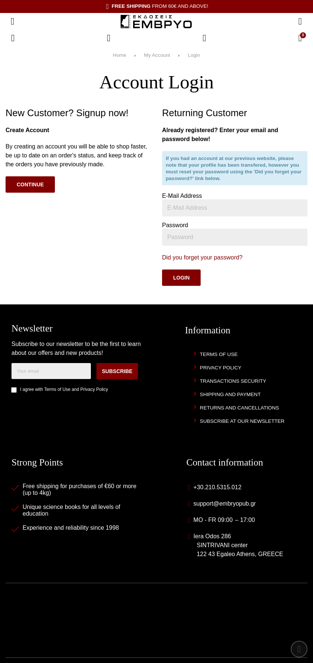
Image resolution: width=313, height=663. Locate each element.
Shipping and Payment (230, 394)
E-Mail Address (182, 196)
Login (194, 55)
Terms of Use (57, 389)
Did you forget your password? (202, 257)
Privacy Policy (94, 389)
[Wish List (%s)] (108, 38)
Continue (30, 184)
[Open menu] (13, 21)
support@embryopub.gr (225, 503)
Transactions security (233, 381)
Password (175, 225)
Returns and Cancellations (239, 408)
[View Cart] (300, 38)
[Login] (204, 38)
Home (119, 55)
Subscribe (117, 371)
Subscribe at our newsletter (242, 421)
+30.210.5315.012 (217, 487)
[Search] (300, 21)
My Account (157, 55)
